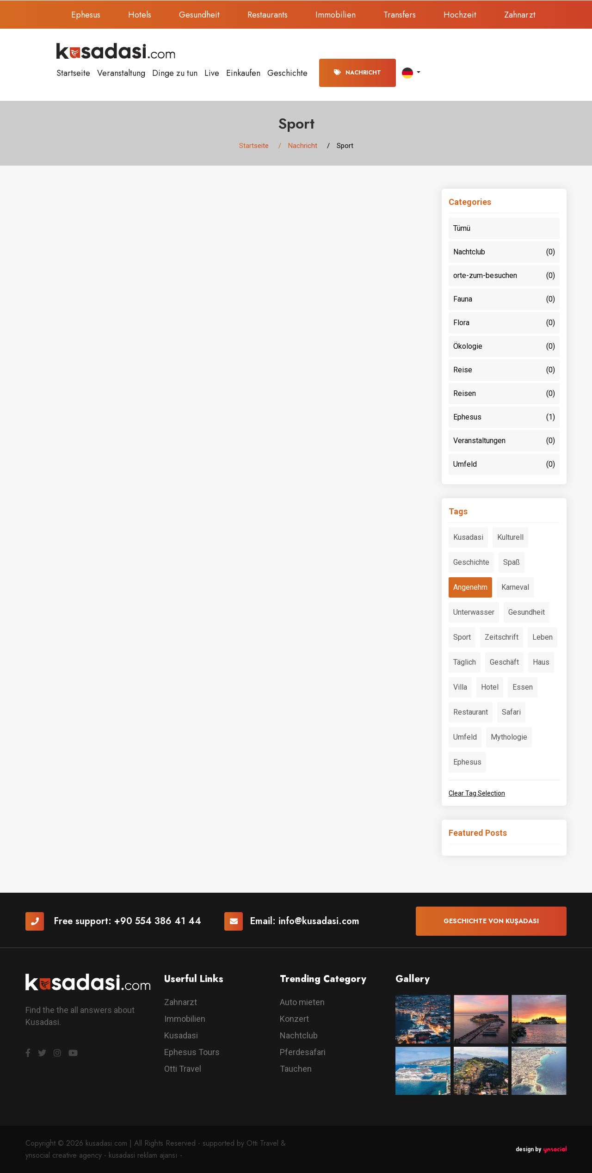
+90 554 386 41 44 (157, 921)
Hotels (139, 15)
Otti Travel (182, 1069)
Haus (541, 662)
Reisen (504, 394)
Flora (504, 323)
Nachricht (357, 72)
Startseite (73, 73)
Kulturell (510, 537)
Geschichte (287, 73)
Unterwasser (473, 612)
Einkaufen (243, 73)
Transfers (399, 15)
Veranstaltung (121, 73)
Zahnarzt (520, 15)
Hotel (490, 687)
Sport (462, 637)
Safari (511, 712)
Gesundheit (199, 15)
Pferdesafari (303, 1052)
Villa (460, 687)
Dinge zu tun (174, 73)
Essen (522, 687)
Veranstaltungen (504, 441)
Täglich (464, 662)
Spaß (511, 562)
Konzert (294, 1019)
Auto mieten (302, 1002)
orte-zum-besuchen (504, 276)
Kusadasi (468, 537)
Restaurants (267, 15)
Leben (542, 637)
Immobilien (335, 15)
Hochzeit (460, 15)
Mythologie (509, 737)
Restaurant (470, 712)
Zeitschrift (501, 637)
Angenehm (470, 587)
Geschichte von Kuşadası (491, 921)
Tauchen (296, 1069)
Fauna (504, 299)
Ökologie (504, 346)
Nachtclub (504, 252)
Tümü (461, 228)
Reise (504, 370)
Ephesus (85, 15)
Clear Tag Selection (477, 793)
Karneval (515, 587)
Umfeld (504, 464)
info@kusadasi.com (318, 921)
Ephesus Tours (192, 1052)
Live (211, 73)
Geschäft (504, 662)
